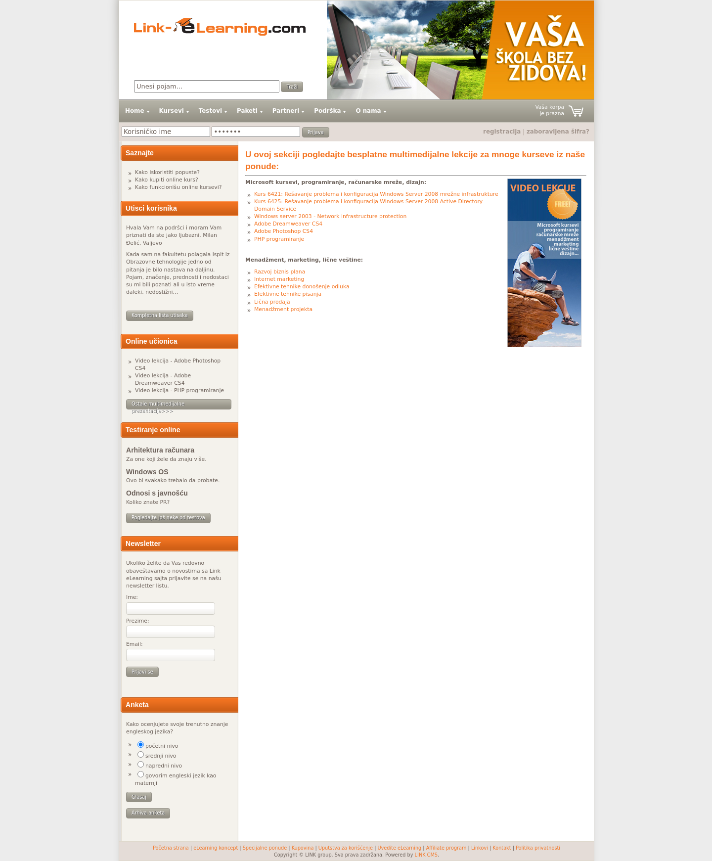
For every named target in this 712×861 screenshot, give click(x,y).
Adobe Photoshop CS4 (283, 231)
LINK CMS (426, 855)
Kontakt (501, 848)
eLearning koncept (215, 848)
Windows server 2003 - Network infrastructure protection (330, 216)
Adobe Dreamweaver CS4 (288, 224)
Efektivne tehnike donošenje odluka (302, 286)
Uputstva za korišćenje (345, 848)
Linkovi (479, 848)
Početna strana (171, 848)
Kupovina (303, 848)
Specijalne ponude (265, 848)
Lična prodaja (272, 302)
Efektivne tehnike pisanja (287, 294)
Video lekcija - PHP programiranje (179, 390)
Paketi (247, 110)
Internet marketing (279, 279)
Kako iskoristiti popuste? (167, 172)
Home (134, 110)
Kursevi (171, 110)
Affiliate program (446, 848)
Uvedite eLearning (400, 848)
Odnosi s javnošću (157, 493)
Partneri (285, 110)
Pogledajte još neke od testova (168, 517)
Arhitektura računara (160, 450)
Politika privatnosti (538, 848)
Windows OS (147, 472)
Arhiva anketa (148, 813)
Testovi (210, 110)
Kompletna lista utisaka (160, 315)
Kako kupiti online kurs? (166, 180)
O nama (368, 110)
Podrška (327, 110)
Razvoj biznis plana (279, 272)
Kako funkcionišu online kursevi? (178, 187)
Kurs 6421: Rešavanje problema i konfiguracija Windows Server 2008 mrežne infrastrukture (376, 194)
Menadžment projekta (283, 309)
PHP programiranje (279, 239)
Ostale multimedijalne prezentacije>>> (158, 405)
